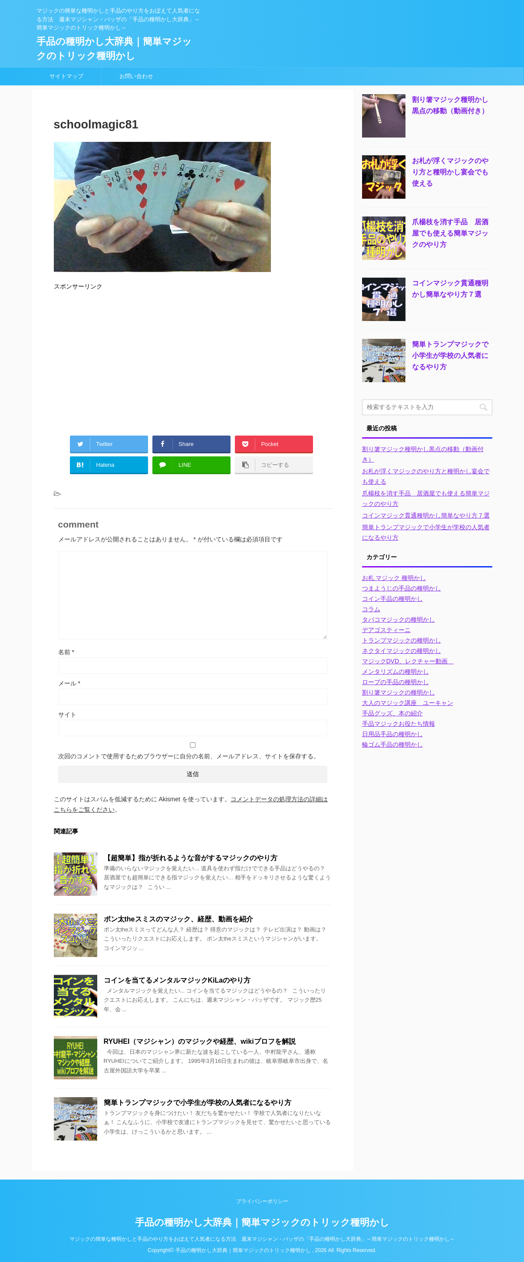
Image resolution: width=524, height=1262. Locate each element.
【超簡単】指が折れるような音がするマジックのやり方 (190, 858)
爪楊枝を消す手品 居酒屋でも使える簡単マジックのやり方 (450, 233)
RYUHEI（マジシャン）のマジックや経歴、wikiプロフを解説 (200, 1041)
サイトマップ (66, 76)
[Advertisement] (193, 359)
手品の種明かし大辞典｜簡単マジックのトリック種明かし (262, 1222)
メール (69, 683)
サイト (67, 714)
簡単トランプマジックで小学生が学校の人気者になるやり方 (197, 1102)
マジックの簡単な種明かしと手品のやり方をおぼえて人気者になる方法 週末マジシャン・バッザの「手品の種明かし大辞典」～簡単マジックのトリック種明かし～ (262, 1239)
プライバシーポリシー (262, 1201)
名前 (66, 652)
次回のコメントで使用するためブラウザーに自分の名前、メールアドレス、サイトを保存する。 (189, 756)
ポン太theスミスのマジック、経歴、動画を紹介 (178, 919)
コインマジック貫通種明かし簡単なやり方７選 (426, 515)
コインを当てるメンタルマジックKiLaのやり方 (177, 980)
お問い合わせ (136, 76)
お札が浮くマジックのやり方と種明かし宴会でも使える (450, 172)
